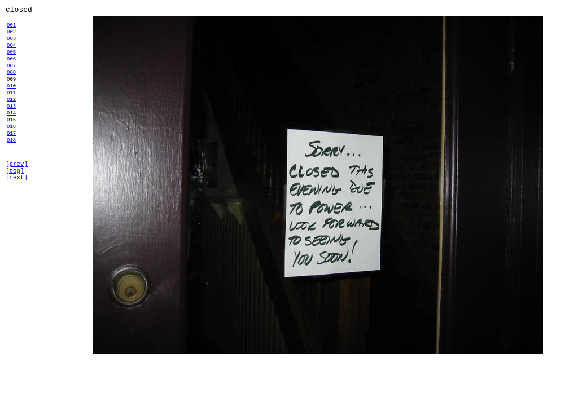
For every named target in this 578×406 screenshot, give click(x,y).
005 (11, 61)
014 (11, 138)
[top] (15, 207)
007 (11, 78)
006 (11, 70)
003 (11, 44)
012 (11, 121)
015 (11, 146)
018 (11, 171)
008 (11, 87)
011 (11, 112)
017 (11, 163)
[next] (17, 215)
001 (11, 28)
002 (11, 36)
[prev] (17, 199)
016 (11, 154)
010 (11, 104)
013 (11, 129)
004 (11, 53)
